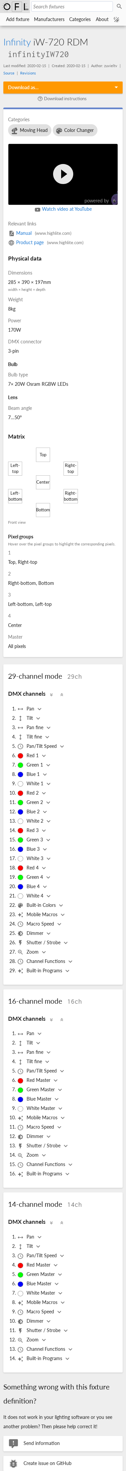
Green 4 (30, 877)
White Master (36, 1108)
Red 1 (28, 756)
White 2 (31, 821)
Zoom (28, 952)
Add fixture (17, 19)
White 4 (31, 896)
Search (120, 7)
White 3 (31, 858)
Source (8, 73)
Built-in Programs (40, 971)
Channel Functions (42, 961)
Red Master (34, 1080)
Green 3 (30, 840)
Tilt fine (30, 737)
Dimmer (31, 933)
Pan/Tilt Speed (37, 746)
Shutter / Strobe (39, 943)
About (102, 19)
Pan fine (31, 727)
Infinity (17, 41)
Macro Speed (36, 924)
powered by (104, 198)
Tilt (25, 718)
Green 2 (30, 802)
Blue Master (35, 1099)
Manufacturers (49, 19)
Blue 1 (29, 774)
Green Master (36, 1090)
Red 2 (28, 793)
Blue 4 (29, 886)
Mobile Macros (38, 915)
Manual (39, 233)
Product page (45, 242)
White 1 (31, 784)
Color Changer (74, 131)
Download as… (23, 87)
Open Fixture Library (15, 6)
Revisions (28, 73)
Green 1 (30, 765)
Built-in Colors (37, 905)
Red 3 (28, 830)
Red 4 (28, 868)
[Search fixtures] (72, 6)
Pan (26, 709)
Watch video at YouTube (63, 209)
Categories (80, 19)
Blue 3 (29, 849)
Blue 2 (29, 812)
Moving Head (29, 131)
